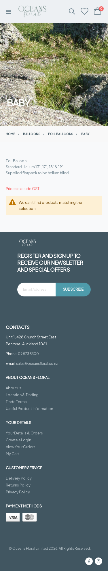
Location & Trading (22, 394)
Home (10, 134)
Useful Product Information (29, 408)
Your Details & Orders (24, 433)
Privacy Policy (18, 492)
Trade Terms (16, 401)
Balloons (31, 134)
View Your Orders (20, 446)
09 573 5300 (28, 353)
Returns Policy (18, 485)
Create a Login (18, 440)
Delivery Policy (19, 478)
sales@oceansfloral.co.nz (37, 363)
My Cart (12, 453)
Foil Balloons (60, 134)
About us (13, 388)
